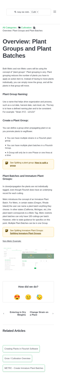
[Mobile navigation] (54, 12)
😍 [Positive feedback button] (17, 297)
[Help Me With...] (23, 12)
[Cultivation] (25, 27)
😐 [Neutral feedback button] (28, 297)
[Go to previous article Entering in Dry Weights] (15, 313)
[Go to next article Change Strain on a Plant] (41, 313)
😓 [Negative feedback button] (39, 297)
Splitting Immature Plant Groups (25, 233)
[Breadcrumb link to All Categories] (10, 27)
